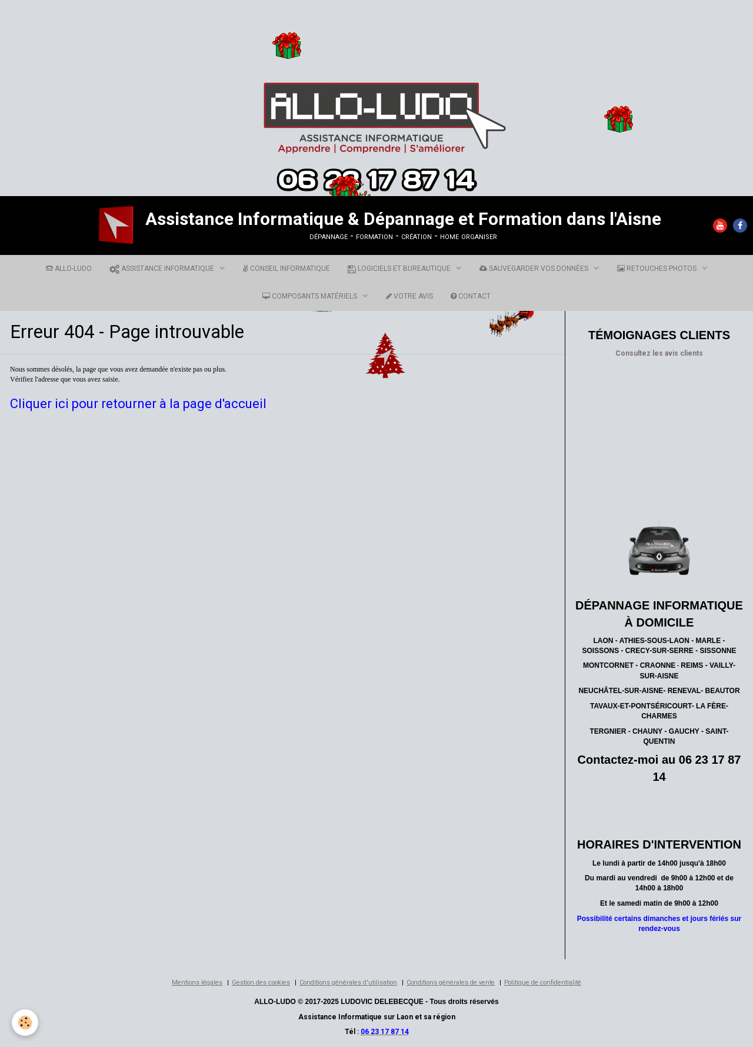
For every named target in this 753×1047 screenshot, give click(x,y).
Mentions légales (197, 982)
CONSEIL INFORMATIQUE (286, 268)
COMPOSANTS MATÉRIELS (310, 296)
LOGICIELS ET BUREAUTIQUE (400, 268)
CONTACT (471, 296)
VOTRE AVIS (409, 296)
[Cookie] (25, 1022)
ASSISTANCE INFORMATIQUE (162, 268)
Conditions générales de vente (451, 982)
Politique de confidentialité (542, 982)
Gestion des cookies (261, 982)
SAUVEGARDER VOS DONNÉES (534, 268)
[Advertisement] (214, 31)
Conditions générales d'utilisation (348, 982)
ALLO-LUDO (69, 268)
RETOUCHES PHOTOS (657, 268)
